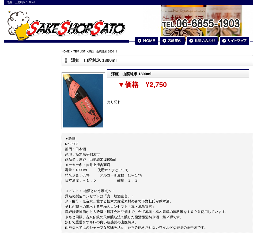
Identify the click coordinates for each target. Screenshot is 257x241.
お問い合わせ (202, 41)
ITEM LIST (79, 51)
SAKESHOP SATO (66, 26)
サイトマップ (234, 41)
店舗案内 (172, 41)
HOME (146, 41)
